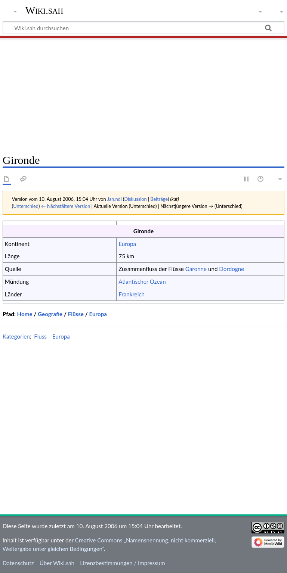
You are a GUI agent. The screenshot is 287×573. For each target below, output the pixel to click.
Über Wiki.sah (57, 563)
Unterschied (25, 206)
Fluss (40, 336)
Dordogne (231, 268)
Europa (127, 243)
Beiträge (158, 199)
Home (25, 314)
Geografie (50, 314)
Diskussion (135, 199)
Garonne (196, 268)
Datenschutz (18, 563)
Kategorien (16, 336)
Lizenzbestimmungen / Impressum (122, 563)
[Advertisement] (143, 93)
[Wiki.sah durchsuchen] (143, 28)
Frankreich (131, 294)
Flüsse (76, 314)
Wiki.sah (44, 10)
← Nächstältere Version (65, 206)
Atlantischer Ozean (142, 281)
